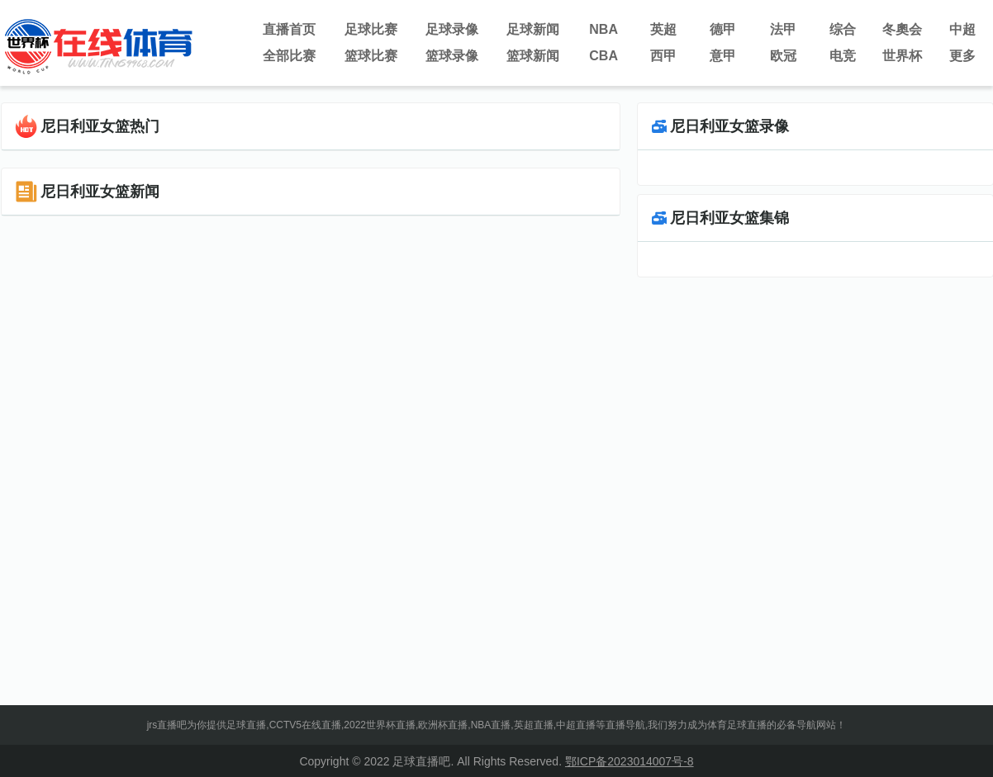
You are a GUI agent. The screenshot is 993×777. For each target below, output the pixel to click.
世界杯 (902, 56)
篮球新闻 (532, 56)
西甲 (663, 56)
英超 (663, 29)
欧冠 (783, 56)
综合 (842, 29)
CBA (603, 56)
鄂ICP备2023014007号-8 (629, 761)
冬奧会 (902, 29)
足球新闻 (532, 29)
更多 (962, 56)
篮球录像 (451, 56)
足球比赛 (370, 29)
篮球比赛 (370, 56)
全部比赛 (289, 56)
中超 (962, 29)
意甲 (723, 56)
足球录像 (451, 29)
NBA (603, 29)
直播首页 (289, 29)
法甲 (783, 29)
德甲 (723, 29)
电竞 (842, 56)
